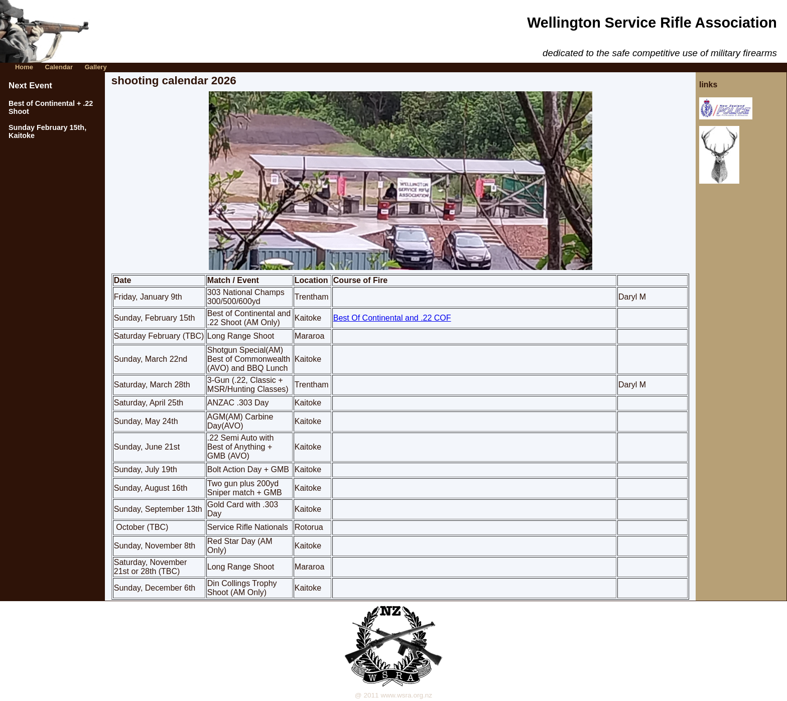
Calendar (59, 67)
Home (24, 67)
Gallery (96, 67)
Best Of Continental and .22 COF (392, 318)
